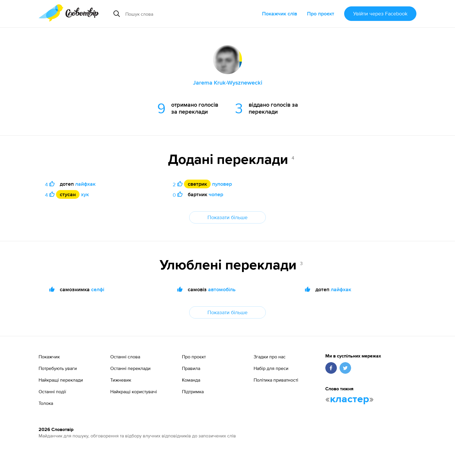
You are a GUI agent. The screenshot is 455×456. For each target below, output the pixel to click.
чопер (216, 194)
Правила (191, 368)
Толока (46, 403)
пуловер (222, 184)
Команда (191, 379)
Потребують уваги (58, 368)
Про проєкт (320, 13)
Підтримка (193, 391)
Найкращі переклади (61, 379)
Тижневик (120, 379)
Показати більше (227, 217)
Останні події (52, 391)
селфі (97, 289)
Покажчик (49, 356)
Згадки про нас (270, 356)
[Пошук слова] (177, 14)
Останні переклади (130, 368)
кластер (349, 399)
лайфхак (85, 184)
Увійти (380, 13)
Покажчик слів (279, 13)
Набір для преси (271, 368)
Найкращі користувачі (133, 391)
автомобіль (222, 289)
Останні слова (125, 356)
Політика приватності (276, 379)
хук (85, 194)
